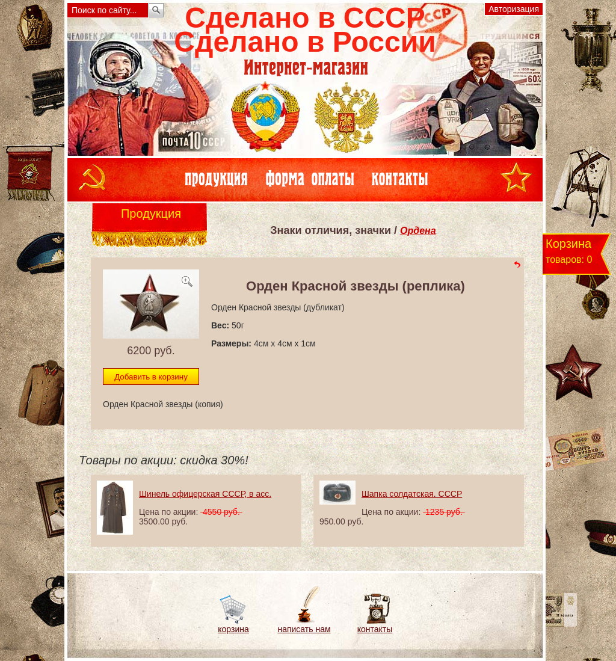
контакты (375, 629)
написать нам (303, 629)
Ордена (418, 231)
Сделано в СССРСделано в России (305, 30)
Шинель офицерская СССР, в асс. (205, 494)
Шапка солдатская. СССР (412, 494)
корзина (233, 629)
